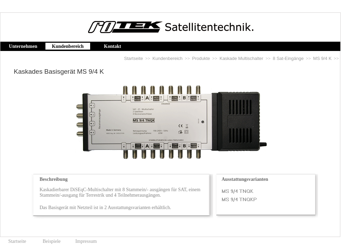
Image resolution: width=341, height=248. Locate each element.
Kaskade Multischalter (241, 58)
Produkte (201, 58)
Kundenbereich (167, 58)
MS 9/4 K (322, 58)
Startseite (133, 58)
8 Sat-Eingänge (288, 58)
